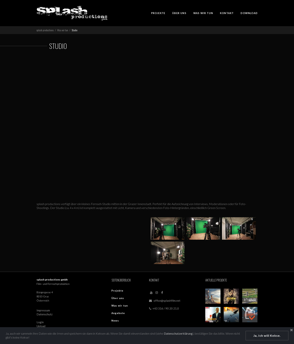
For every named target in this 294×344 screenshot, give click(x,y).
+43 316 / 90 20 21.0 (164, 308)
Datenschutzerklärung (178, 333)
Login (40, 322)
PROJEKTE (158, 13)
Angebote (118, 313)
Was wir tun (119, 305)
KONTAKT (227, 13)
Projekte (117, 290)
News (115, 320)
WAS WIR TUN (203, 13)
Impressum (43, 310)
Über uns (117, 298)
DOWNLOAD (249, 13)
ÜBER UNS (179, 13)
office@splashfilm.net (167, 300)
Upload (41, 326)
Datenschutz (44, 314)
